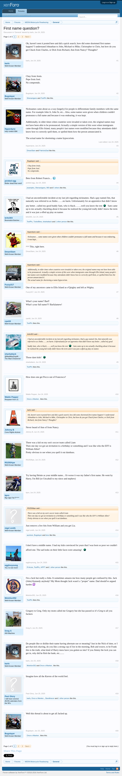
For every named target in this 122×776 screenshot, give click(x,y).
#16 (116, 595)
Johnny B (9, 430)
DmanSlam (31, 150)
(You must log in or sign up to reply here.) (103, 746)
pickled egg (10, 181)
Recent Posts (25, 15)
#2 (117, 93)
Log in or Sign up (108, 2)
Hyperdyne (10, 129)
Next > (27, 37)
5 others (56, 188)
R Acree (30, 567)
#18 (116, 661)
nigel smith (10, 528)
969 (47, 188)
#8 (117, 318)
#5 (117, 217)
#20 (116, 731)
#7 (117, 292)
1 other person (61, 222)
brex (47, 535)
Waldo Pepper (11, 397)
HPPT (43, 567)
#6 (117, 251)
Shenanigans (32, 98)
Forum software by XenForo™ (25, 772)
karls (32, 32)
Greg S (8, 631)
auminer (30, 535)
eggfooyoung (11, 565)
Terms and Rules (112, 772)
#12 (116, 460)
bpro (7, 495)
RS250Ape (10, 462)
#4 (117, 183)
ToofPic (44, 98)
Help (102, 769)
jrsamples (30, 188)
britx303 (9, 218)
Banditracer (49, 698)
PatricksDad (44, 150)
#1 (117, 61)
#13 (116, 492)
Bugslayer (10, 96)
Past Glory (10, 696)
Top (113, 769)
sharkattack (47, 222)
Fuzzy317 (9, 284)
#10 (116, 394)
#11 (116, 432)
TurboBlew (38, 222)
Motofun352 (10, 598)
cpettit (8, 321)
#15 (116, 562)
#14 (116, 530)
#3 (117, 146)
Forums (21, 11)
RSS (117, 769)
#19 (116, 693)
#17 (116, 628)
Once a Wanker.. (33, 399)
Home (11, 11)
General (18, 32)
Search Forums (11, 15)
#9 (117, 362)
